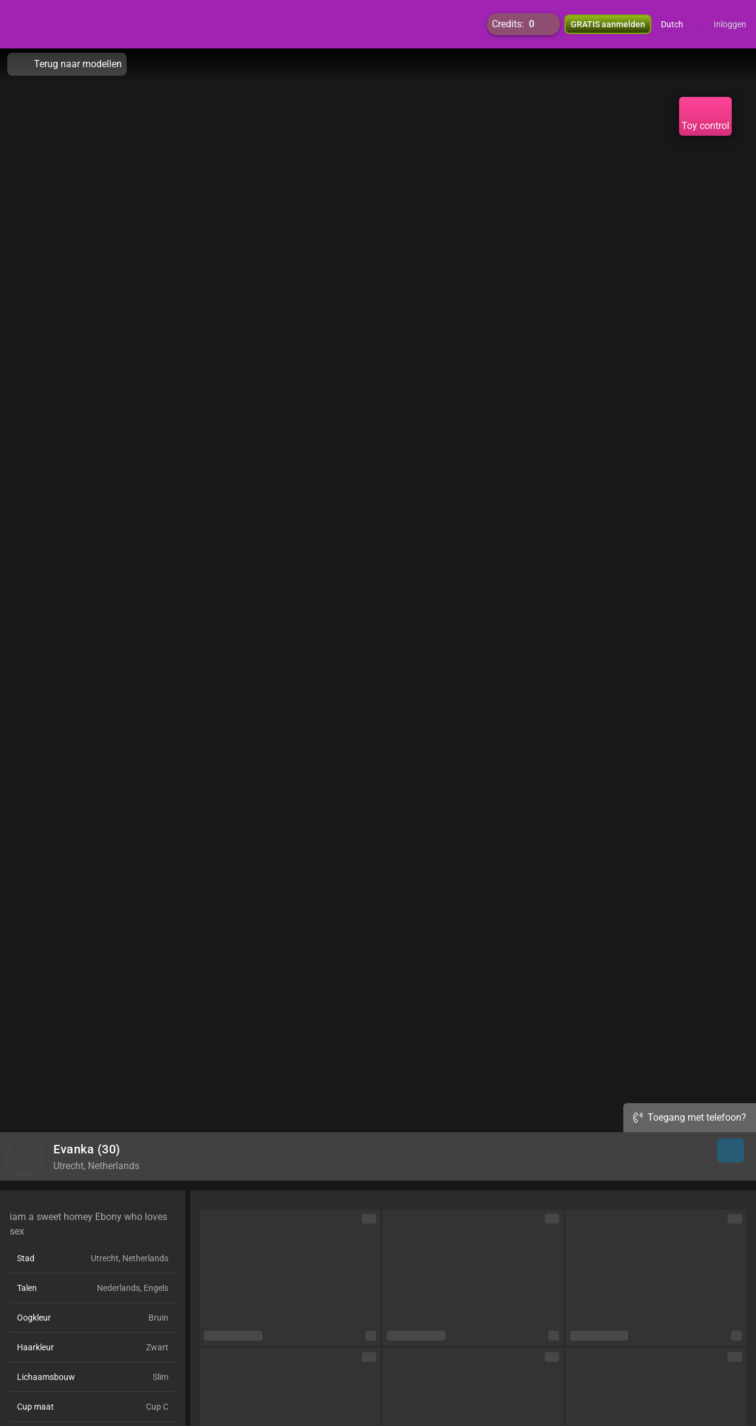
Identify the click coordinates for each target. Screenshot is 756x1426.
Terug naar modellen (67, 64)
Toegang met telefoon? (689, 1117)
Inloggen (730, 24)
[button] (680, 24)
